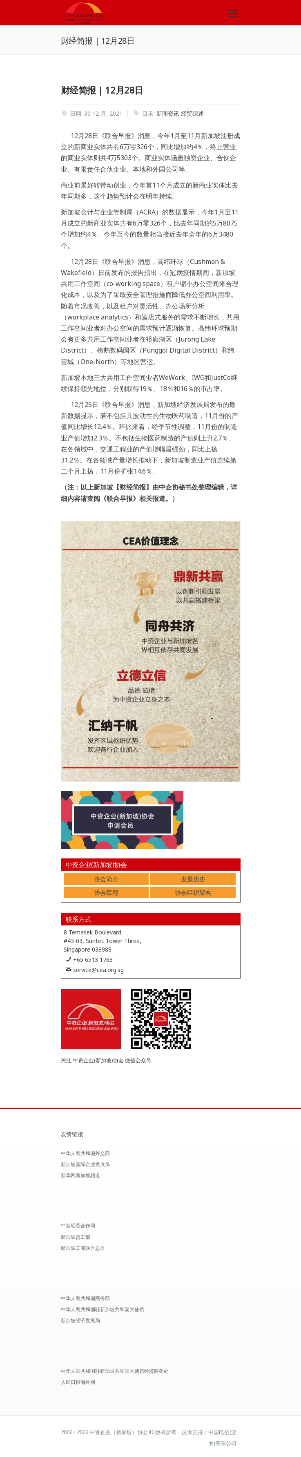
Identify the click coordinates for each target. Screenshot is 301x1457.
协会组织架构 (193, 892)
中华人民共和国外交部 (85, 1153)
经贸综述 (192, 113)
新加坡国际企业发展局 (85, 1164)
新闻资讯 (167, 113)
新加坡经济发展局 (80, 1320)
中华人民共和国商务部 (85, 1298)
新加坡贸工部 (75, 1237)
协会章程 (106, 892)
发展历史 (193, 879)
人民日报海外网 (78, 1382)
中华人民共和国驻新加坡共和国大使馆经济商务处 (115, 1371)
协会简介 (106, 879)
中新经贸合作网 (78, 1225)
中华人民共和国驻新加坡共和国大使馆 (102, 1309)
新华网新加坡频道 (80, 1175)
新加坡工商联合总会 (83, 1248)
